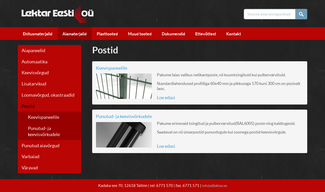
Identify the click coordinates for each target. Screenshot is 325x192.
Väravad (30, 168)
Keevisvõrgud (35, 73)
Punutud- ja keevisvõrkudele (124, 117)
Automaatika (34, 62)
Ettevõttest (205, 34)
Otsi (302, 14)
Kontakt (233, 34)
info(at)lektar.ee (214, 185)
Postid (28, 107)
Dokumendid (173, 34)
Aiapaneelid (33, 51)
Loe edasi (166, 98)
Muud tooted (140, 34)
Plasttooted (107, 34)
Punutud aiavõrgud (40, 146)
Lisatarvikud (34, 84)
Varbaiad (30, 157)
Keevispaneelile (43, 118)
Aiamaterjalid (74, 34)
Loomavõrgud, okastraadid (48, 95)
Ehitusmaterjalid (37, 34)
